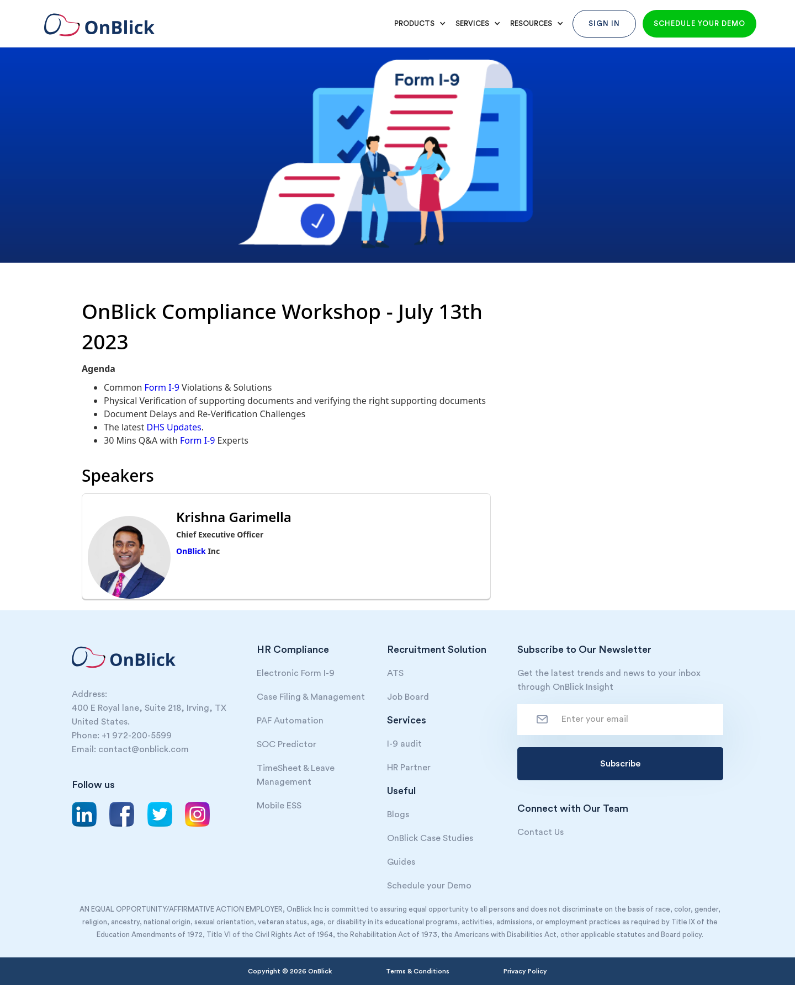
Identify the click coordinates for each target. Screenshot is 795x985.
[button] (418, 23)
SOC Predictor (286, 744)
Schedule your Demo (429, 885)
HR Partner (409, 767)
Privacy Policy (525, 971)
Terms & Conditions (417, 971)
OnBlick (191, 551)
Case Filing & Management (311, 697)
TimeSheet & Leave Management (296, 775)
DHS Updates (173, 427)
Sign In (604, 23)
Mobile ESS (279, 805)
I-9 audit (404, 743)
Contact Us (540, 832)
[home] (97, 19)
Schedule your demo (699, 23)
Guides (401, 862)
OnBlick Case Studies (430, 838)
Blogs (398, 814)
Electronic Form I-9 (296, 673)
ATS (395, 673)
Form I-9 (161, 387)
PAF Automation (290, 720)
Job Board (408, 697)
